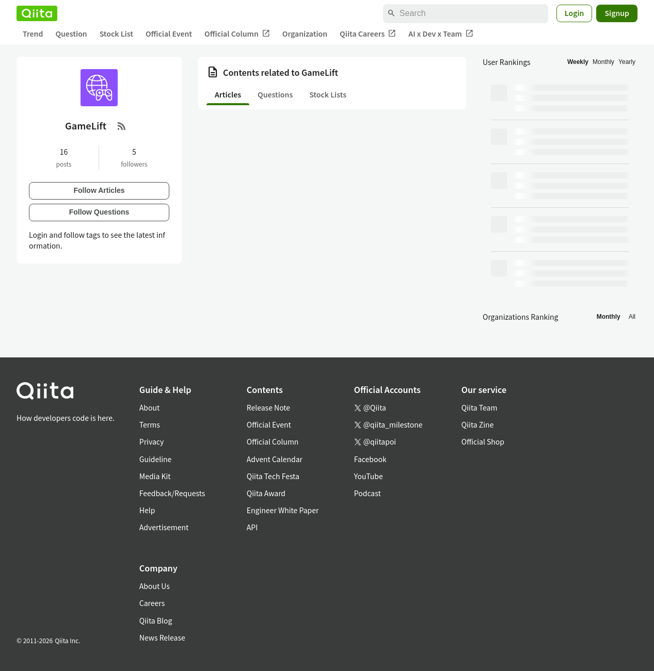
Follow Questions (99, 212)
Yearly (626, 62)
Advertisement (164, 527)
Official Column (237, 33)
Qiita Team (479, 407)
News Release (162, 637)
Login (574, 13)
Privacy (151, 441)
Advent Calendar (274, 459)
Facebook (370, 459)
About (149, 407)
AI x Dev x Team (440, 33)
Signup (616, 13)
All (632, 316)
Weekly (577, 62)
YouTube (368, 476)
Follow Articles (98, 190)
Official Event (169, 33)
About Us (154, 586)
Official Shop (482, 441)
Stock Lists (327, 94)
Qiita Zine (477, 424)
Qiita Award (266, 493)
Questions (275, 94)
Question (71, 33)
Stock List (116, 33)
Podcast (367, 493)
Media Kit (155, 476)
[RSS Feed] (121, 125)
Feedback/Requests (172, 493)
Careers (152, 603)
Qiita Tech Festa (273, 476)
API (252, 527)
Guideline (155, 459)
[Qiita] (37, 13)
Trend (33, 33)
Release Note (268, 407)
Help (147, 510)
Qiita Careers (368, 33)
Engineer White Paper (283, 510)
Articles (228, 94)
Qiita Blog (155, 620)
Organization (304, 33)
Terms (149, 424)
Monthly (603, 62)
